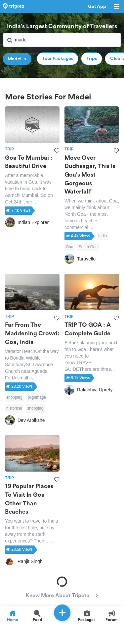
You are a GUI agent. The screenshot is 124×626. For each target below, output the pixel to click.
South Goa (88, 247)
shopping (14, 397)
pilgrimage (37, 397)
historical (14, 408)
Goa (69, 247)
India (102, 236)
